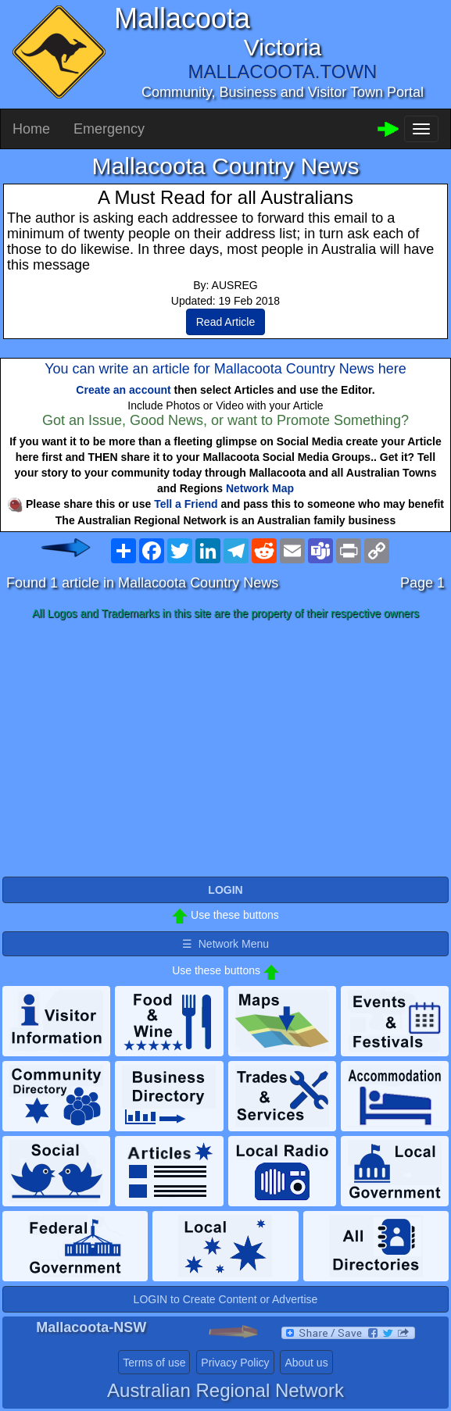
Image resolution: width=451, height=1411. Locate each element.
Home (31, 129)
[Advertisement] (225, 749)
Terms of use (154, 1362)
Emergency (109, 129)
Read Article (225, 322)
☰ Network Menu (225, 944)
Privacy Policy (235, 1362)
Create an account (123, 390)
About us (306, 1362)
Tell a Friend (185, 504)
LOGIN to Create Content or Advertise (226, 1299)
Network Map (260, 488)
